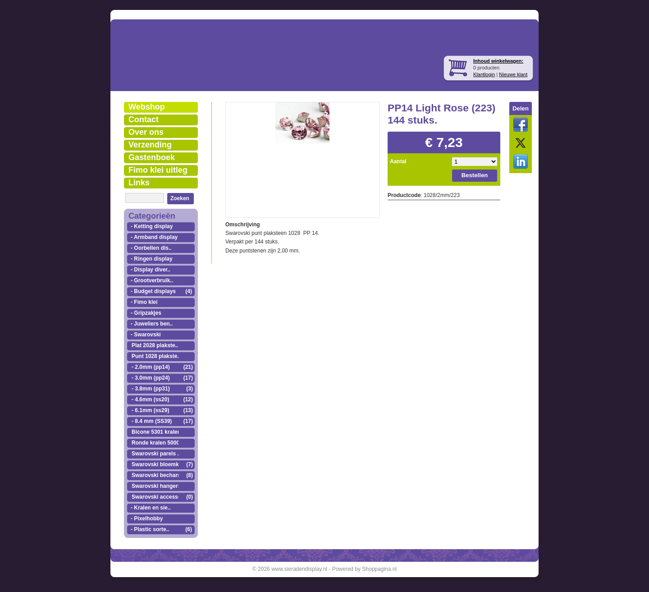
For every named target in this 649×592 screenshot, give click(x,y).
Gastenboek (151, 157)
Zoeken (179, 198)
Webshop (146, 106)
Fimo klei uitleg (157, 169)
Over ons (146, 132)
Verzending (150, 144)
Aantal (398, 161)
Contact (143, 119)
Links (139, 182)
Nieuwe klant (513, 74)
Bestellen (475, 175)
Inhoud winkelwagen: (498, 61)
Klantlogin (484, 74)
